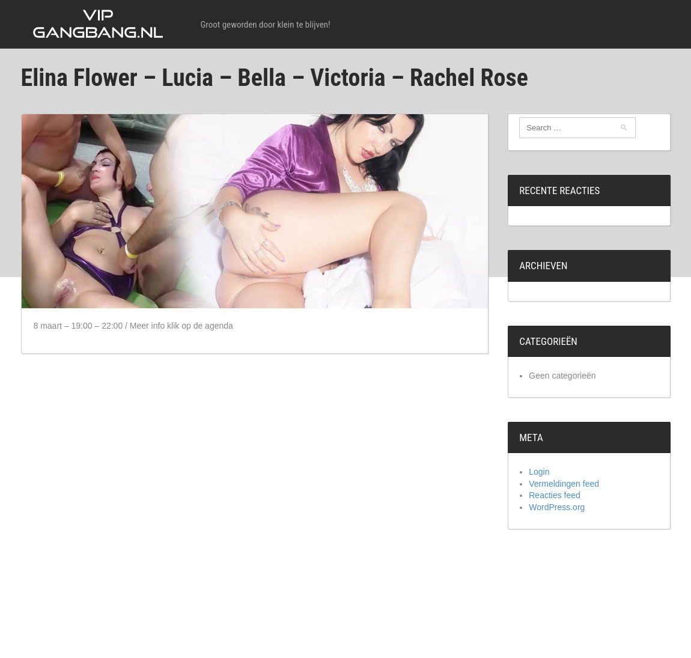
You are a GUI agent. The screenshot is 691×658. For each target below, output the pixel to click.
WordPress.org (557, 507)
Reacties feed (554, 495)
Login (539, 472)
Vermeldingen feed (564, 484)
